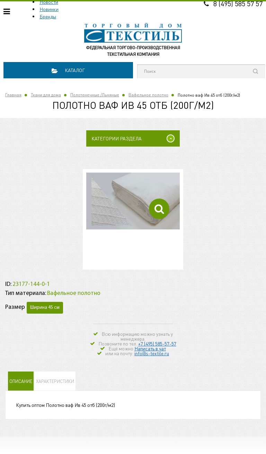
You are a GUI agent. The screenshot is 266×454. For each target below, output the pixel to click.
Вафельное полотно (148, 94)
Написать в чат (150, 348)
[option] (133, 201)
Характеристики (55, 381)
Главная (13, 94)
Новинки (49, 9)
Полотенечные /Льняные (94, 94)
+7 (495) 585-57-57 (157, 343)
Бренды (47, 16)
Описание (20, 381)
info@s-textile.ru (151, 353)
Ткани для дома (46, 94)
